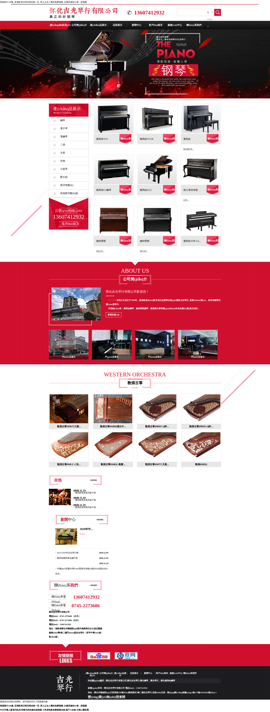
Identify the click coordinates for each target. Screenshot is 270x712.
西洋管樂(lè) (66, 185)
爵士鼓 (64, 177)
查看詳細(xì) (113, 315)
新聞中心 (136, 25)
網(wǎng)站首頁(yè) (60, 25)
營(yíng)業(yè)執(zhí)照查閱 (106, 697)
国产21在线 (71, 710)
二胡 (62, 144)
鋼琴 (62, 120)
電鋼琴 (64, 136)
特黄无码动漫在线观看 (31, 710)
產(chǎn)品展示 (98, 25)
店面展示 (117, 25)
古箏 (62, 153)
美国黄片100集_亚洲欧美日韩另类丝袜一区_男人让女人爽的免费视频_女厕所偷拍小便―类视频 (43, 2)
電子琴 (64, 128)
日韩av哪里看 (82, 710)
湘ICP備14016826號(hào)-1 (204, 692)
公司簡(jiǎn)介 (79, 25)
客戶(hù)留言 (156, 25)
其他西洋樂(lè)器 (69, 193)
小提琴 (64, 169)
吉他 (62, 161)
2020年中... (86, 529)
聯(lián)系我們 (193, 25)
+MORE (135, 387)
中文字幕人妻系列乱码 (10, 710)
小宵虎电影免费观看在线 (53, 710)
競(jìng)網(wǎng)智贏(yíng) (179, 692)
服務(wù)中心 (175, 25)
